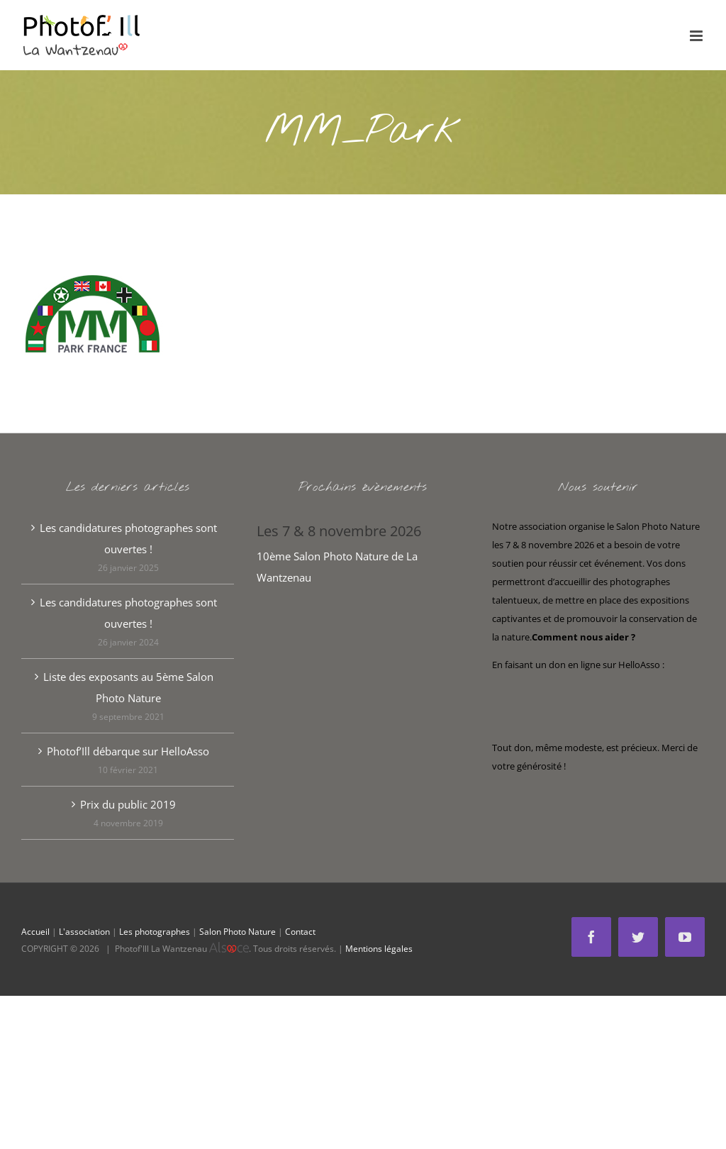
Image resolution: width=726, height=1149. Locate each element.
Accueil (35, 932)
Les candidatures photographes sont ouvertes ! (128, 538)
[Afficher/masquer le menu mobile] (697, 35)
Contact (300, 932)
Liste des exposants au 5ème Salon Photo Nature (128, 687)
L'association (84, 932)
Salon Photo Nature (237, 932)
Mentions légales (379, 949)
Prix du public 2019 (128, 804)
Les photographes (154, 932)
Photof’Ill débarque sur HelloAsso (128, 751)
